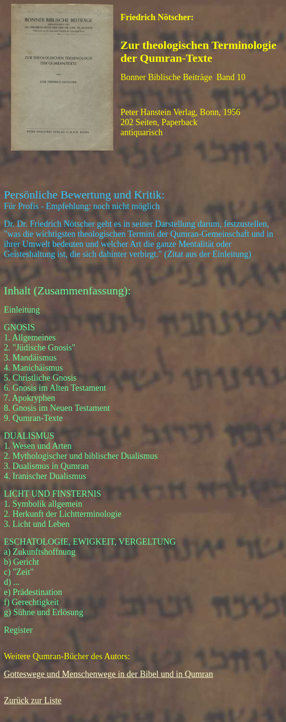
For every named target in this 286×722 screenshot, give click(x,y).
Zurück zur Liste (32, 700)
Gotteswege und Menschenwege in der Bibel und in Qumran (108, 674)
